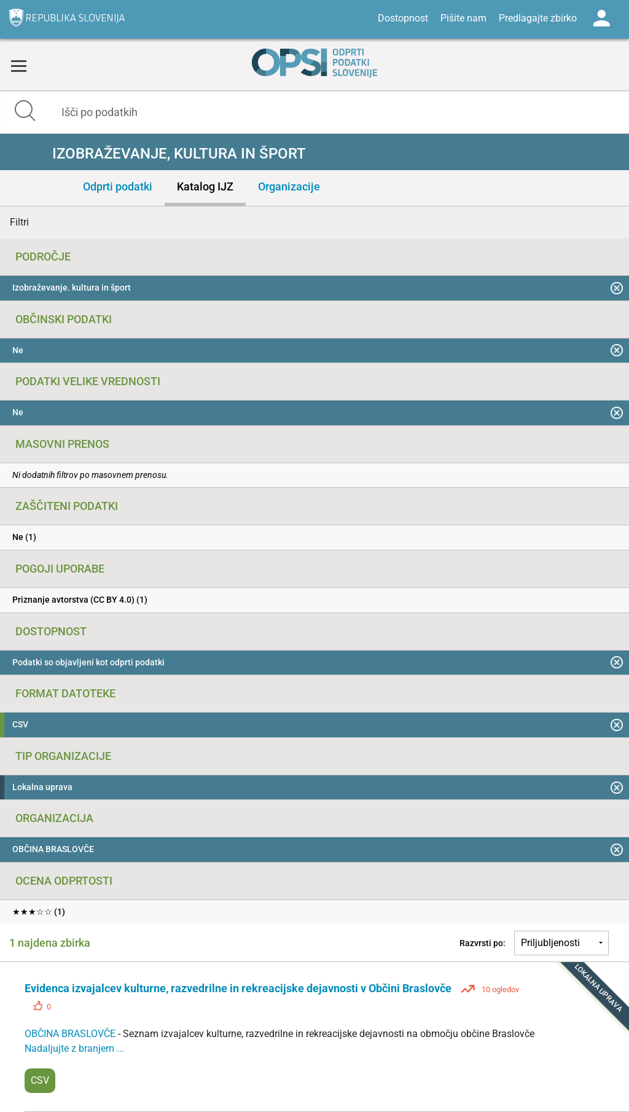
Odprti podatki (117, 186)
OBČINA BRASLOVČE (71, 1034)
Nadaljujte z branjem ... (74, 1048)
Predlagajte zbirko (538, 18)
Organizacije (289, 186)
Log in (601, 18)
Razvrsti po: (482, 943)
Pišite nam (463, 18)
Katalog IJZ (205, 186)
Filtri (19, 222)
